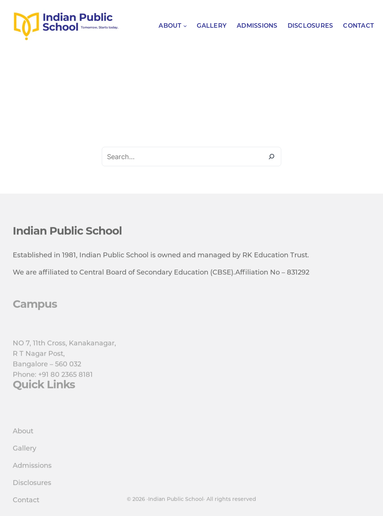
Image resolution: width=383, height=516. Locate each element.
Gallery (24, 464)
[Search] (271, 156)
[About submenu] (185, 26)
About (23, 447)
